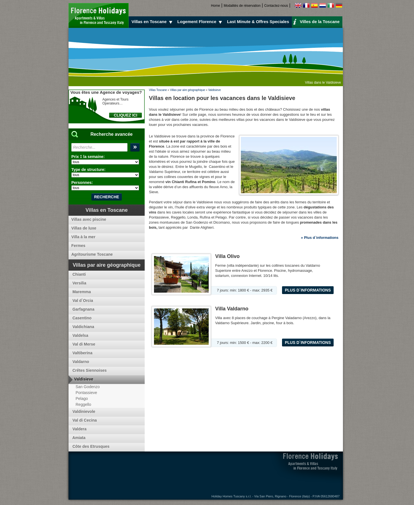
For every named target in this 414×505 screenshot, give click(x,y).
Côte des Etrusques (90, 446)
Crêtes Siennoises (89, 370)
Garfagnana (82, 309)
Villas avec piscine (88, 219)
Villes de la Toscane (316, 21)
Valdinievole (83, 411)
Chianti (78, 274)
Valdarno (80, 361)
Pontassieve (86, 392)
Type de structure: (88, 169)
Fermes (78, 245)
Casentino (81, 318)
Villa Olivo (227, 256)
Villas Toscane (158, 90)
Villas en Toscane (152, 21)
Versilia (78, 283)
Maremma (81, 292)
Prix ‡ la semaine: (88, 156)
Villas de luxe (83, 228)
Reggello (83, 404)
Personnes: (82, 182)
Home (215, 6)
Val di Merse (83, 344)
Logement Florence (200, 21)
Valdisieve (214, 90)
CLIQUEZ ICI (125, 115)
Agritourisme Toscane (92, 254)
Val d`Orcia (82, 300)
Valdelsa (79, 335)
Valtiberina (82, 353)
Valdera (79, 429)
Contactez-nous (276, 6)
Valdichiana (82, 326)
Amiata (78, 437)
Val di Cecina (84, 420)
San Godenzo (88, 386)
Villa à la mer (83, 237)
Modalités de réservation (242, 6)
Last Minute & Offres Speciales (258, 21)
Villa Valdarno (231, 308)
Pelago (82, 398)
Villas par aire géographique (187, 90)
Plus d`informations (308, 290)
